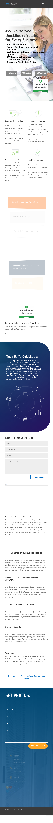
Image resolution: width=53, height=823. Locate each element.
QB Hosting (11, 73)
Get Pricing (38, 746)
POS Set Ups (26, 73)
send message (39, 477)
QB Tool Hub (41, 73)
